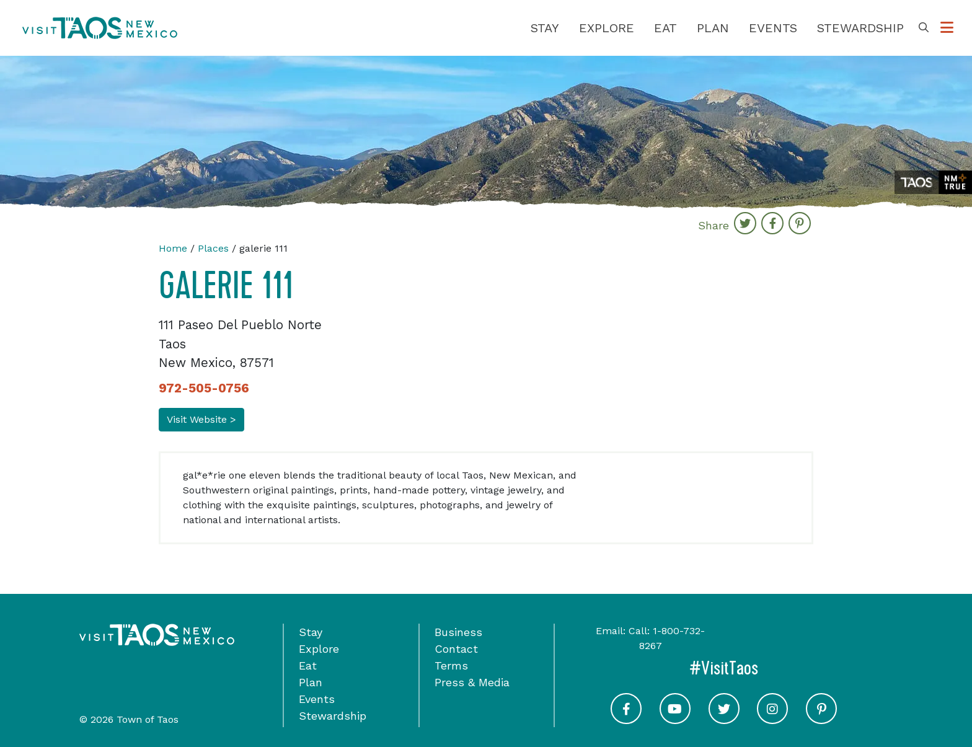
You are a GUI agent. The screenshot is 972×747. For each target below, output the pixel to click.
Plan (713, 27)
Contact (456, 648)
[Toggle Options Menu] (947, 28)
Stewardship (860, 27)
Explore (606, 27)
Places (213, 248)
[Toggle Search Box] (924, 27)
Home (173, 248)
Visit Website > (201, 419)
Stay (545, 27)
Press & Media (472, 682)
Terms (451, 665)
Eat (665, 27)
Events (773, 27)
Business (458, 632)
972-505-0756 (204, 388)
